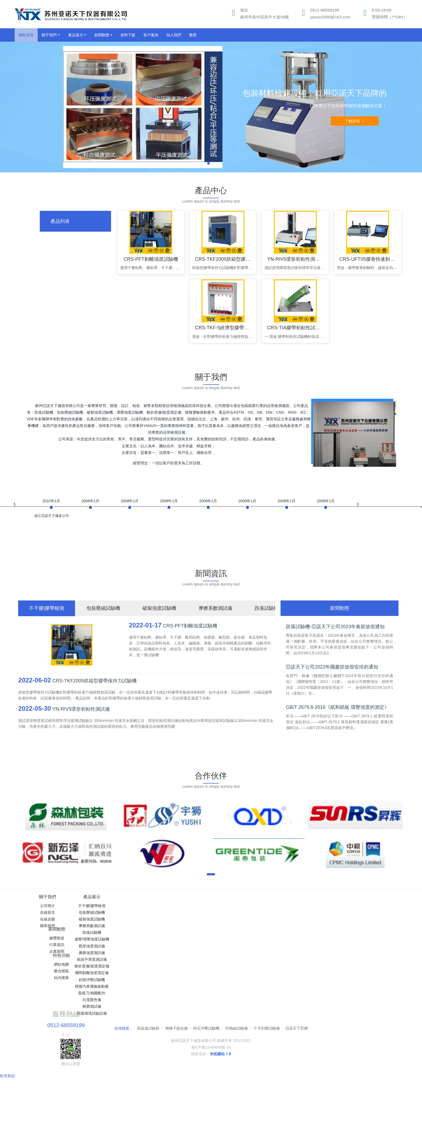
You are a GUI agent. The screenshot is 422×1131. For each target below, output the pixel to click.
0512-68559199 (324, 10)
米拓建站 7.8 (220, 1054)
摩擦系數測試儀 (113, 926)
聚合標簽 (243, 912)
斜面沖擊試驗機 (113, 980)
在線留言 (47, 912)
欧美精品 (7, 1068)
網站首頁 (26, 35)
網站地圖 (243, 906)
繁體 (192, 35)
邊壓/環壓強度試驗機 (113, 939)
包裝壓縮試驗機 (113, 912)
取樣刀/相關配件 (113, 993)
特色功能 (243, 897)
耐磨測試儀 (113, 1006)
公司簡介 (47, 906)
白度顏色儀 (113, 1000)
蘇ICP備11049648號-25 (211, 1047)
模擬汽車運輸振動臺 (113, 986)
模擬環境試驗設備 (113, 1013)
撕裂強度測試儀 (113, 953)
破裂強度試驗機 (113, 919)
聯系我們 (47, 926)
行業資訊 (178, 912)
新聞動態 (178, 897)
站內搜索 (243, 919)
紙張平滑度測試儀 (113, 959)
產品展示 (112, 897)
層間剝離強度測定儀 (113, 973)
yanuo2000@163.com (330, 17)
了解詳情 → (355, 121)
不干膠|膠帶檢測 (113, 906)
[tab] (75, 221)
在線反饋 (47, 919)
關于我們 (47, 897)
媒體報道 (178, 906)
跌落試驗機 (113, 932)
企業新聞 (178, 919)
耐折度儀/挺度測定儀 (113, 966)
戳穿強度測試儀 (113, 946)
